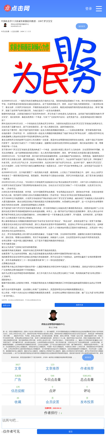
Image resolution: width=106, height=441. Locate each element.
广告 (18, 379)
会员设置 (52, 402)
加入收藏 (27, 31)
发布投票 (87, 402)
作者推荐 (87, 368)
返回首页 (82, 26)
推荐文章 (6, 305)
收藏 (18, 402)
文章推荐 (52, 368)
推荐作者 (79, 305)
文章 (18, 368)
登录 (88, 9)
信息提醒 (18, 391)
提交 (71, 431)
